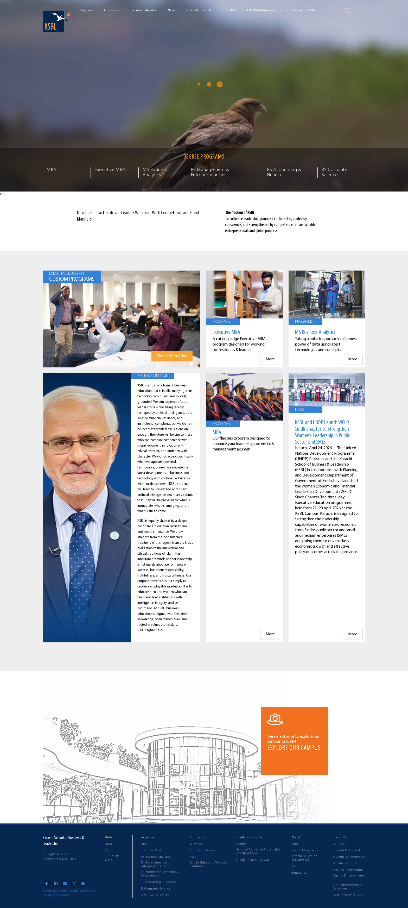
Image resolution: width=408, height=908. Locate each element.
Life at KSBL (229, 10)
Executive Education (143, 10)
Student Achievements (349, 857)
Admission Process (202, 850)
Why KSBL (196, 844)
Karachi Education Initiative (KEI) (304, 858)
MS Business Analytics (156, 857)
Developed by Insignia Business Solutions (69, 890)
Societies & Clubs (345, 863)
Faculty (241, 844)
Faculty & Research (198, 10)
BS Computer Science (156, 888)
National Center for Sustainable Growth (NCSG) (258, 851)
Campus (339, 844)
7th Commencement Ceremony (348, 887)
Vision (295, 844)
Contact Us (299, 872)
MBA (144, 844)
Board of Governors (304, 850)
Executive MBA (151, 850)
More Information (172, 356)
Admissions (111, 10)
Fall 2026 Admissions (261, 10)
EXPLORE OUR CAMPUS (294, 748)
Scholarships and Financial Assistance (209, 864)
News (171, 10)
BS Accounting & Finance (158, 882)
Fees (193, 857)
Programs (86, 10)
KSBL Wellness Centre (348, 870)
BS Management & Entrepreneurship (154, 864)
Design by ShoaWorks (56, 895)
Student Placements (347, 850)
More (270, 359)
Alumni (110, 850)
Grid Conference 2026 (300, 10)
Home (108, 837)
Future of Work (111, 858)
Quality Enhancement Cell (348, 877)
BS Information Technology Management (159, 874)
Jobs (294, 866)
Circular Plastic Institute (253, 859)
